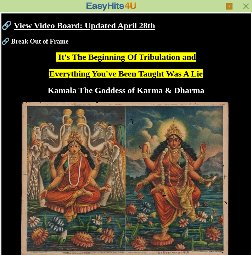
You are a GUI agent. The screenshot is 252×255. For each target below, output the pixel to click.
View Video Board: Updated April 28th (84, 25)
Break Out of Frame (39, 41)
